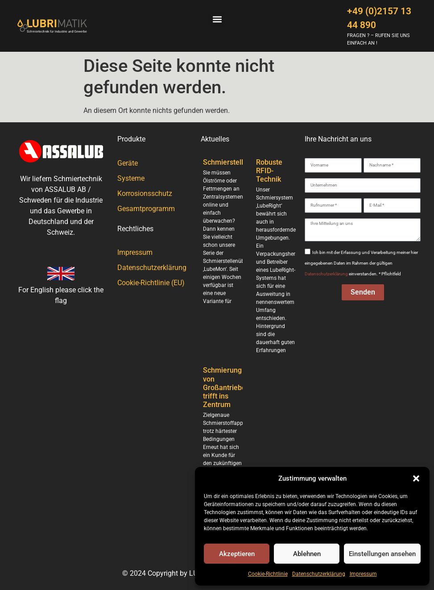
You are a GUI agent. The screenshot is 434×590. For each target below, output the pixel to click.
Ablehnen (307, 554)
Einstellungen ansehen (382, 554)
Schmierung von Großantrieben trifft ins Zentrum (226, 387)
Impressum (363, 574)
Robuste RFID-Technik (269, 170)
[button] (416, 478)
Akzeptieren (237, 554)
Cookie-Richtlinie (268, 574)
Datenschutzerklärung (318, 574)
